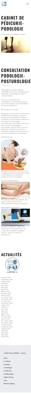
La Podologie (8, 368)
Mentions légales (9, 383)
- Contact (22, 353)
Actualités (7, 364)
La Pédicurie (8, 371)
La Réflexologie (9, 374)
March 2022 (5, 291)
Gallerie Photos (9, 377)
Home (6, 358)
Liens (5, 380)
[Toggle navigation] (27, 3)
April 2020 (5, 337)
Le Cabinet (7, 361)
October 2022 (6, 277)
